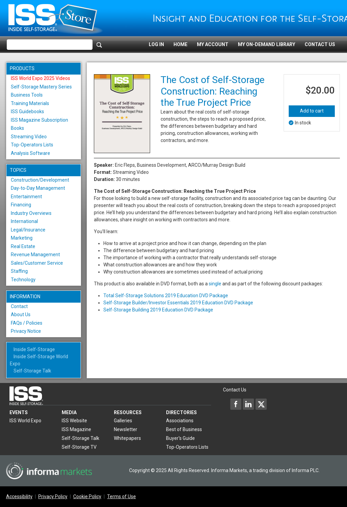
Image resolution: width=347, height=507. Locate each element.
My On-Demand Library (266, 44)
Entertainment (26, 196)
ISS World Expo (25, 420)
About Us (20, 314)
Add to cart (312, 111)
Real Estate (23, 246)
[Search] (99, 44)
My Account (212, 44)
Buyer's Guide (180, 438)
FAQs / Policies (26, 323)
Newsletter (125, 429)
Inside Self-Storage (34, 349)
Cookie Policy (87, 496)
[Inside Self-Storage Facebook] (236, 404)
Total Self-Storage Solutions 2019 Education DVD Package (165, 295)
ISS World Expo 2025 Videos (40, 78)
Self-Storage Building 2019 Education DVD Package (158, 309)
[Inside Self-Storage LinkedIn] (248, 404)
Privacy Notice (26, 331)
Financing (21, 204)
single (215, 283)
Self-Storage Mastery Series (41, 86)
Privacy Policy (52, 496)
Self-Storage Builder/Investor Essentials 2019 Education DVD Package (178, 302)
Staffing (19, 271)
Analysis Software (30, 153)
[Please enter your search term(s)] (50, 44)
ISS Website (74, 420)
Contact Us (320, 44)
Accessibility (19, 496)
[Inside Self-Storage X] (261, 404)
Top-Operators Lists (32, 144)
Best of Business (184, 429)
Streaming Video (29, 136)
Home (180, 44)
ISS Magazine (76, 429)
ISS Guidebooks (27, 111)
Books (17, 128)
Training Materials (30, 103)
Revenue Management (35, 254)
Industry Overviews (31, 213)
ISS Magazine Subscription (39, 120)
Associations (179, 420)
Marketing (22, 238)
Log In (156, 44)
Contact (19, 306)
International (24, 221)
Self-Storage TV (79, 447)
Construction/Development (40, 180)
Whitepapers (127, 438)
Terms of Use (121, 496)
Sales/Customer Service (37, 263)
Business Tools (27, 95)
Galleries (123, 420)
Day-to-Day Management (38, 188)
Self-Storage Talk (32, 370)
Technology (23, 279)
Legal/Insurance (28, 229)
